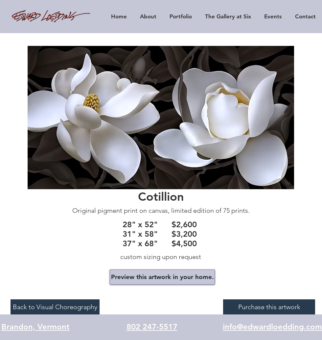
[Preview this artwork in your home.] (162, 277)
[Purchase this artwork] (269, 306)
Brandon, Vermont (35, 326)
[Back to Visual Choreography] (55, 306)
